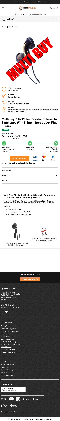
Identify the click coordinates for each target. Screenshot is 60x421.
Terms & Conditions (8, 375)
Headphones (12, 27)
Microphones (5, 334)
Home (4, 27)
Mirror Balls (5, 336)
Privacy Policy (5, 372)
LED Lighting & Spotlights (10, 331)
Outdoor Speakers (7, 339)
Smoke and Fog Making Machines (12, 344)
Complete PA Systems (8, 329)
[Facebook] (6, 312)
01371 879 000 (21, 14)
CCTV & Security (6, 347)
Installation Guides (7, 365)
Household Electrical (8, 349)
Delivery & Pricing (7, 370)
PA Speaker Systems (8, 352)
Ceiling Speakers (6, 326)
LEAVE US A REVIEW (30, 279)
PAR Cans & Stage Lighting (10, 342)
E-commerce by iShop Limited (10, 412)
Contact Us (5, 367)
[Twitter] (2, 312)
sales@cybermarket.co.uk (10, 307)
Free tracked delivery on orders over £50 (30, 2)
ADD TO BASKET (20, 158)
